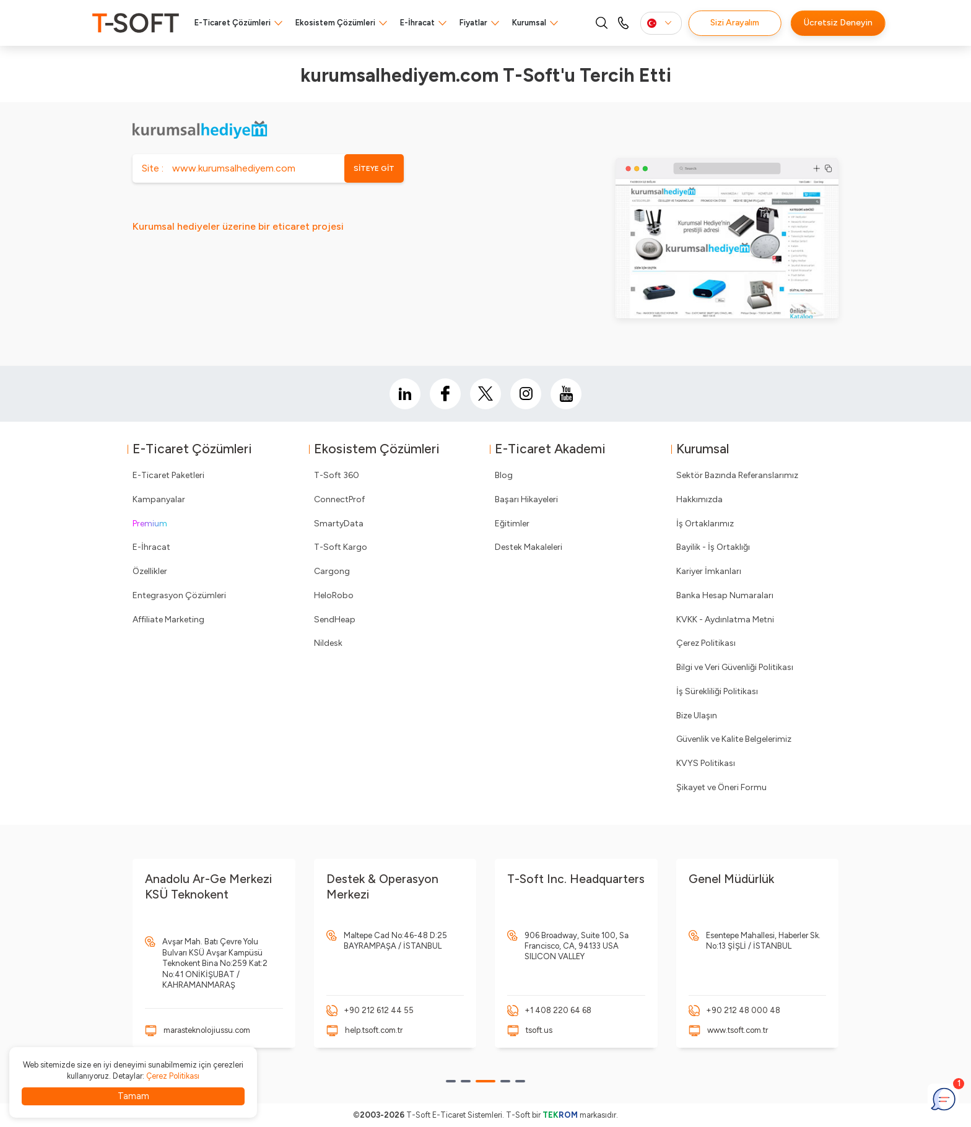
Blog (504, 475)
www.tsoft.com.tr (737, 1030)
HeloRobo (334, 595)
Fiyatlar (473, 22)
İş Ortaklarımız (705, 523)
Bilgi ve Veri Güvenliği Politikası (734, 667)
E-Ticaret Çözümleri (232, 22)
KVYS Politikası (705, 763)
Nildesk (328, 643)
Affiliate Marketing (168, 619)
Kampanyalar (159, 499)
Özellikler (150, 571)
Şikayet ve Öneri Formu (721, 787)
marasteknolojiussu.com (206, 1030)
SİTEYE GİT (374, 168)
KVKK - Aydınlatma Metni (725, 619)
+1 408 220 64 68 (558, 1010)
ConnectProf (339, 499)
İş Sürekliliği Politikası (717, 691)
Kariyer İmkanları (708, 571)
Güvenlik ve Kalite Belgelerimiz (733, 739)
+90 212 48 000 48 (743, 1010)
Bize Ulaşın (696, 715)
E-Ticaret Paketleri (168, 475)
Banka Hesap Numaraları (724, 595)
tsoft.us (539, 1030)
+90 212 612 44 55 (379, 1010)
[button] (451, 1081)
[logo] (135, 23)
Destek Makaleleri (528, 547)
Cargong (332, 571)
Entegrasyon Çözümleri (179, 595)
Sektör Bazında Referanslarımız (737, 475)
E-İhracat (417, 22)
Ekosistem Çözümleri (335, 22)
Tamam (133, 1096)
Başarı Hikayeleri (526, 499)
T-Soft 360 (336, 475)
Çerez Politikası (706, 643)
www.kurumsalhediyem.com (233, 168)
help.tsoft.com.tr (374, 1030)
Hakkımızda (699, 499)
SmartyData (339, 523)
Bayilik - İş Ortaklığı (713, 547)
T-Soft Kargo (340, 547)
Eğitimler (512, 523)
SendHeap (334, 619)
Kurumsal (529, 22)
